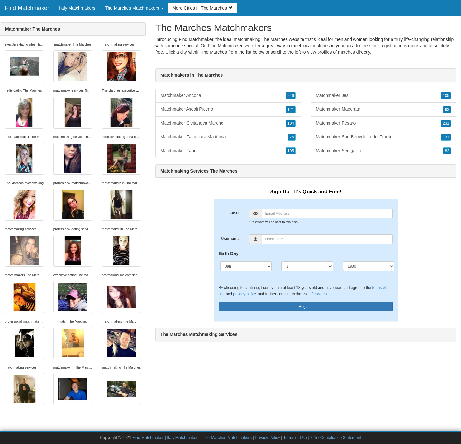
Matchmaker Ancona (228, 95)
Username (230, 239)
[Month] (246, 266)
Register (306, 306)
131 (446, 137)
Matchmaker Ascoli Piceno (228, 109)
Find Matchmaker (27, 8)
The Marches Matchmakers (228, 437)
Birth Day (229, 253)
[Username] (327, 239)
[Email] (327, 213)
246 (290, 95)
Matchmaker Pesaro (383, 123)
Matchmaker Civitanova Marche (228, 123)
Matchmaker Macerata (383, 109)
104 (290, 123)
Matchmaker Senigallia (383, 150)
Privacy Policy (267, 437)
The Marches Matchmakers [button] (134, 8)
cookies (320, 294)
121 (290, 109)
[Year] (369, 266)
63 (447, 109)
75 (292, 137)
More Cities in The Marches (202, 8)
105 (290, 151)
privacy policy (244, 294)
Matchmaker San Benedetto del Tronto (383, 137)
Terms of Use (295, 437)
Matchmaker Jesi (383, 95)
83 (447, 151)
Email (234, 213)
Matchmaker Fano (228, 150)
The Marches (214, 52)
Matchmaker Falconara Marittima (228, 137)
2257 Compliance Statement (335, 437)
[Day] (307, 266)
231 (446, 123)
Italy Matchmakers (77, 8)
